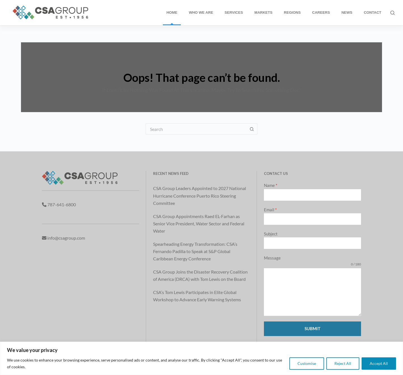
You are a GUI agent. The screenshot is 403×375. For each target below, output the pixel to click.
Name (270, 185)
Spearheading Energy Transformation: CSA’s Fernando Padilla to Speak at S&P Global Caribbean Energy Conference (195, 251)
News (346, 12)
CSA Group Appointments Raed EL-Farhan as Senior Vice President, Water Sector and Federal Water (198, 224)
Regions (292, 12)
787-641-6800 (61, 204)
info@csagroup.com (66, 237)
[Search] (392, 13)
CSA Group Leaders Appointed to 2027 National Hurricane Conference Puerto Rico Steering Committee (199, 196)
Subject (271, 233)
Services (234, 12)
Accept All (379, 363)
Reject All (342, 363)
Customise (306, 363)
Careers (321, 12)
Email (270, 209)
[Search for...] (196, 129)
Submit (312, 328)
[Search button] (251, 129)
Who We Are (201, 12)
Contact (372, 12)
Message (272, 257)
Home (172, 12)
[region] (201, 358)
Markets (263, 12)
